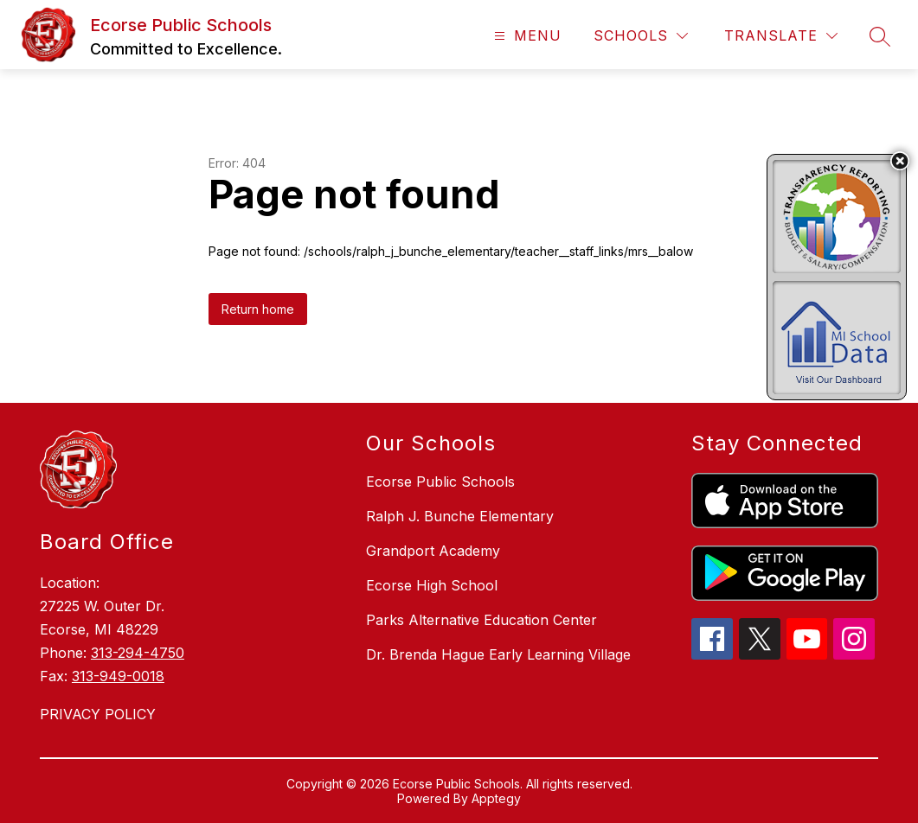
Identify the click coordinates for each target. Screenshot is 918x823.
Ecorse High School (432, 585)
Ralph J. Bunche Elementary (460, 516)
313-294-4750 (137, 652)
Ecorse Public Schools (440, 481)
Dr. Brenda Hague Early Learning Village (498, 654)
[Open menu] (526, 36)
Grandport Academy (433, 550)
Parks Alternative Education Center (481, 619)
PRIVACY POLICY (98, 714)
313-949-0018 (118, 676)
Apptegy (496, 798)
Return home (257, 309)
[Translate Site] (781, 36)
